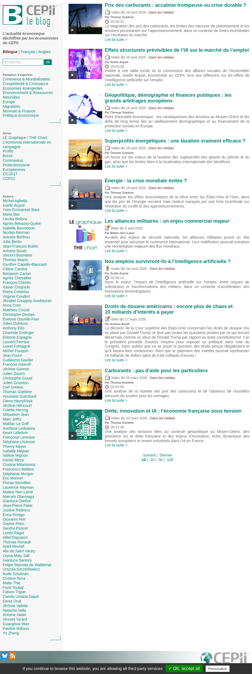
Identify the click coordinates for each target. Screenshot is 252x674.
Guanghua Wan (16, 624)
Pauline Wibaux (16, 628)
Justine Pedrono (16, 510)
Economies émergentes (23, 88)
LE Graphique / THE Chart (25, 137)
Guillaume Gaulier (18, 360)
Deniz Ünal (12, 601)
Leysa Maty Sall (16, 555)
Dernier (166, 455)
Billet (112, 228)
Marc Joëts (12, 419)
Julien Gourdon (15, 383)
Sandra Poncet (15, 528)
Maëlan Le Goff (15, 424)
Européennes (14, 169)
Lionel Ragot (13, 533)
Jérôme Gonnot (16, 369)
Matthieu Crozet (16, 310)
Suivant (149, 455)
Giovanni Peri (14, 519)
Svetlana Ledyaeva (19, 428)
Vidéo (112, 12)
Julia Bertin (12, 241)
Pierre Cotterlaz (16, 292)
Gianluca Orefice (17, 501)
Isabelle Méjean (16, 451)
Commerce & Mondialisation (26, 79)
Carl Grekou (13, 387)
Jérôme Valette (15, 606)
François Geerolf (17, 364)
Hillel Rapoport (15, 537)
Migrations (11, 106)
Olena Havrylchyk (18, 401)
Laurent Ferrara (16, 342)
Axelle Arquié (14, 205)
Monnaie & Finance (19, 111)
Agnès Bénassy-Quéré (22, 223)
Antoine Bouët (15, 251)
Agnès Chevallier (17, 278)
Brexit (7, 156)
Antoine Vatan (14, 615)
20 (152, 460)
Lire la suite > (116, 39)
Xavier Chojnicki (16, 287)
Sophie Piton (13, 523)
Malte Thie (11, 583)
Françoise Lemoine (19, 437)
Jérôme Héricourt (17, 405)
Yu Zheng (11, 633)
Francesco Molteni (18, 469)
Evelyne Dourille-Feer (21, 319)
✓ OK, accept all (184, 668)
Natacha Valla (14, 610)
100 (170, 460)
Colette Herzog (15, 410)
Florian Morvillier (17, 483)
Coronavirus (13, 160)
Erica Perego (14, 515)
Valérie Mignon (15, 455)
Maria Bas (11, 214)
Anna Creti (12, 305)
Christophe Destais (19, 314)
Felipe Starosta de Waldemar (27, 565)
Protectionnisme (16, 165)
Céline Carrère (15, 269)
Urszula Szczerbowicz (21, 569)
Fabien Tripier (14, 592)
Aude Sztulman (15, 574)
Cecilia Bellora (15, 219)
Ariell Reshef (13, 546)
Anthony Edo (13, 328)
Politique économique (21, 115)
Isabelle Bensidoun (19, 228)
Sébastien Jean (16, 414)
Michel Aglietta (15, 201)
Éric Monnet (13, 478)
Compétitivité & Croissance (25, 84)
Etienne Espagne (17, 337)
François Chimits (17, 282)
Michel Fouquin (15, 351)
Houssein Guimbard (19, 396)
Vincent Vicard (15, 619)
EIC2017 (10, 174)
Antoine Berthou (16, 237)
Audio (112, 269)
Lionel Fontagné (16, 346)
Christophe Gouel (17, 378)
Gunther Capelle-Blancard (25, 264)
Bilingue (10, 52)
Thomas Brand (15, 260)
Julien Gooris (14, 373)
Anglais (44, 52)
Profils (8, 151)
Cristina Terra (14, 578)
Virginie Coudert (16, 296)
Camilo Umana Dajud (21, 596)
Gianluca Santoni (17, 560)
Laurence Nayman (18, 487)
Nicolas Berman (16, 232)
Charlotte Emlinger (18, 332)
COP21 (9, 178)
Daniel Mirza (13, 460)
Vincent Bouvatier (17, 255)
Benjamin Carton (17, 273)
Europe (9, 102)
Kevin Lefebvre (15, 432)
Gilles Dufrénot (15, 323)
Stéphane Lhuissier (19, 442)
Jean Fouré (12, 355)
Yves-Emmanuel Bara (21, 210)
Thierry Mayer (14, 446)
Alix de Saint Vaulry (19, 551)
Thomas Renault (17, 542)
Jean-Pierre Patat (17, 505)
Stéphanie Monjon (18, 474)
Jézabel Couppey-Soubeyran (27, 301)
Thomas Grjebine (17, 392)
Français (28, 52)
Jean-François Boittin (20, 246)
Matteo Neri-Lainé (18, 492)
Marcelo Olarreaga (18, 496)
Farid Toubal (13, 587)
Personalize (217, 669)
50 (161, 460)
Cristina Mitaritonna (19, 464)
